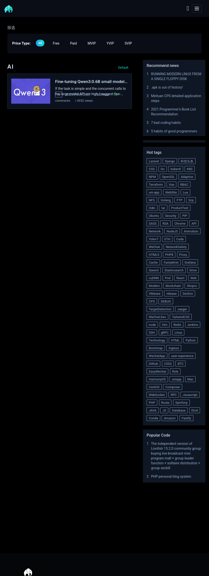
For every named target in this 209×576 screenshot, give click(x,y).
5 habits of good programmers (174, 131)
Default (123, 67)
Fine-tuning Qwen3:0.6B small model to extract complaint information (90, 82)
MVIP (92, 43)
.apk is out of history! (167, 87)
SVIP (128, 43)
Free (56, 43)
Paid (73, 43)
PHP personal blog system (171, 476)
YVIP (110, 43)
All (40, 43)
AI (58, 94)
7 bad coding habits (166, 123)
